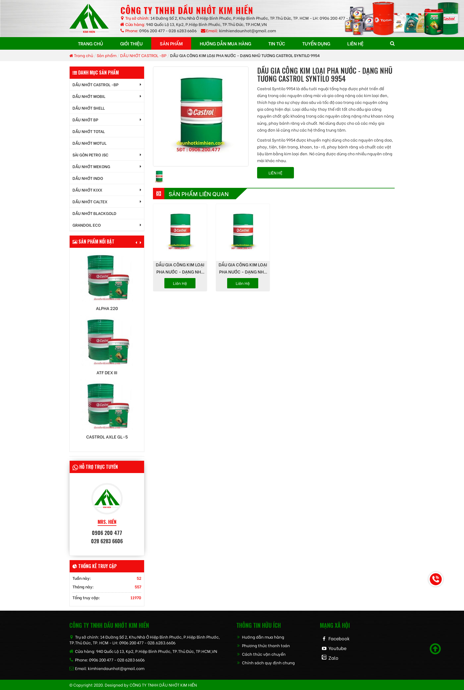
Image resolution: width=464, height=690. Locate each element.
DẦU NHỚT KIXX (87, 190)
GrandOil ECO (86, 225)
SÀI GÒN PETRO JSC (90, 155)
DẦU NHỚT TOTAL (88, 131)
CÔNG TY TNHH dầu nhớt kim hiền (163, 685)
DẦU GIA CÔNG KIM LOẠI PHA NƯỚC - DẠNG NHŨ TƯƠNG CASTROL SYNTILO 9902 (180, 268)
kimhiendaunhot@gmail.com (247, 30)
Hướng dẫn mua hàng (260, 637)
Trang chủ (81, 55)
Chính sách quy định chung (265, 662)
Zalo (333, 657)
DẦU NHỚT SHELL (88, 108)
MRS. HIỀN (107, 522)
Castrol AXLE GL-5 (107, 436)
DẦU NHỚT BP (85, 119)
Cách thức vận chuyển (261, 654)
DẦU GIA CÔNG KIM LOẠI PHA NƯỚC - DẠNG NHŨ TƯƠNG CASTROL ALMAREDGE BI (243, 268)
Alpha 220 (107, 308)
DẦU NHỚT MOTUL (89, 143)
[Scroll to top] (435, 648)
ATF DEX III (106, 372)
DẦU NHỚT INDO (87, 178)
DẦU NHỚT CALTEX (89, 201)
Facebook (339, 638)
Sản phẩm (106, 55)
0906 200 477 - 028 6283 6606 (168, 30)
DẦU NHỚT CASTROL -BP (143, 55)
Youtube (337, 648)
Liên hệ (180, 283)
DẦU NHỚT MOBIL (88, 96)
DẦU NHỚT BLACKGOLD (94, 213)
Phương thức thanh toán (263, 645)
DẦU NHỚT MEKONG (91, 166)
